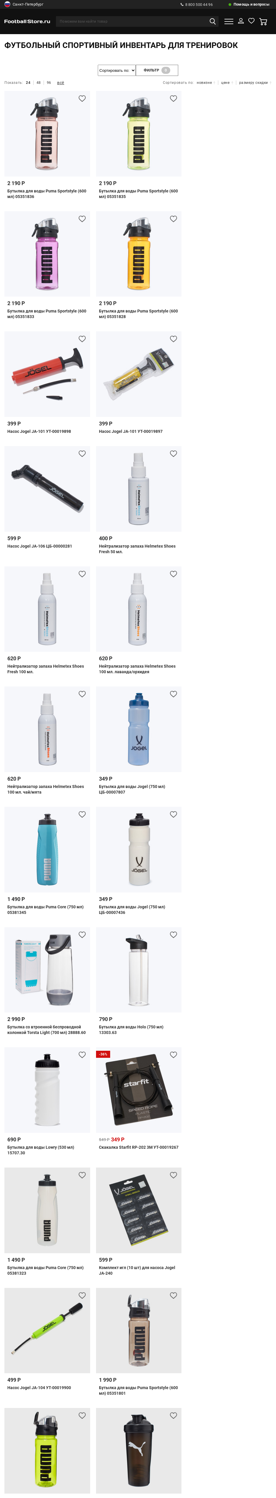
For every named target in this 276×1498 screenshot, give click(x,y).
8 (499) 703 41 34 (129, 1298)
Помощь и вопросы (252, 4)
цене (227, 83)
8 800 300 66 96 (123, 1330)
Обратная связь (148, 1205)
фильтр (157, 70)
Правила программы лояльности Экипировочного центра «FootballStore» (108, 1262)
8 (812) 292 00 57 (122, 1309)
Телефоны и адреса (42, 1242)
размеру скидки (255, 83)
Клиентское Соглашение (222, 1262)
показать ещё (138, 1077)
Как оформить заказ (232, 1242)
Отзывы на (142, 1437)
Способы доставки (193, 1205)
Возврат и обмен (184, 1242)
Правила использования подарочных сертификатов (201, 1215)
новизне (206, 83)
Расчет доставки (238, 1205)
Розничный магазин (138, 1242)
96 (49, 83)
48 (39, 83)
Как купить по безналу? (144, 1252)
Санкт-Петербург (23, 4)
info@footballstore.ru (144, 1345)
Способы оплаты (38, 1205)
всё (60, 82)
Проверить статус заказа (46, 1215)
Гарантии (187, 1252)
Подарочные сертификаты (109, 1215)
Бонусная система (90, 1242)
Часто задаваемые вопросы (93, 1205)
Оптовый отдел (96, 1252)
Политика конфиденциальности (138, 1272)
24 (28, 83)
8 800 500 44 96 (197, 4)
